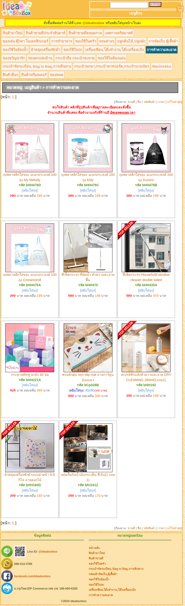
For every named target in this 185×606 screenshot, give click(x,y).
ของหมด (56, 75)
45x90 (90, 390)
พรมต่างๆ (106, 41)
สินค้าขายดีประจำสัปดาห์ (45, 33)
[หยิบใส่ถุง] (30, 190)
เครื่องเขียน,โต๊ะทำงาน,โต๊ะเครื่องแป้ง (114, 50)
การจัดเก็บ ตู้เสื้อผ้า (163, 41)
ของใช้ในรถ (72, 50)
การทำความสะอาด (162, 50)
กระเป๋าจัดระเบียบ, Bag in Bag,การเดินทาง (37, 66)
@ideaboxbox (93, 23)
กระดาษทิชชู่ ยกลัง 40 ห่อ (30, 375)
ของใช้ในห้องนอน (112, 58)
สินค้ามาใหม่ (12, 33)
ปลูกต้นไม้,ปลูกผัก (131, 41)
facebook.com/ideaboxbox (32, 576)
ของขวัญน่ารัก (14, 58)
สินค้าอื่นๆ (10, 75)
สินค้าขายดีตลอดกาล (85, 33)
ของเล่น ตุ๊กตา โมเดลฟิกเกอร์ (25, 41)
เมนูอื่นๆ (135, 13)
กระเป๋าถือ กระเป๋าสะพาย (75, 58)
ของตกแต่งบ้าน (40, 58)
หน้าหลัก (94, 548)
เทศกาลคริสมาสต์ (119, 33)
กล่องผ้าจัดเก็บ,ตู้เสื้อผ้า (103, 574)
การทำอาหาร (61, 41)
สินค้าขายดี (96, 558)
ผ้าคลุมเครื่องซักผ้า (45, 50)
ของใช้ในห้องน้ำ (15, 50)
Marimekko (161, 66)
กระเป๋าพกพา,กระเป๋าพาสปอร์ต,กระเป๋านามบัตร (111, 66)
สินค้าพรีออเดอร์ (34, 75)
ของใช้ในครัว (85, 41)
